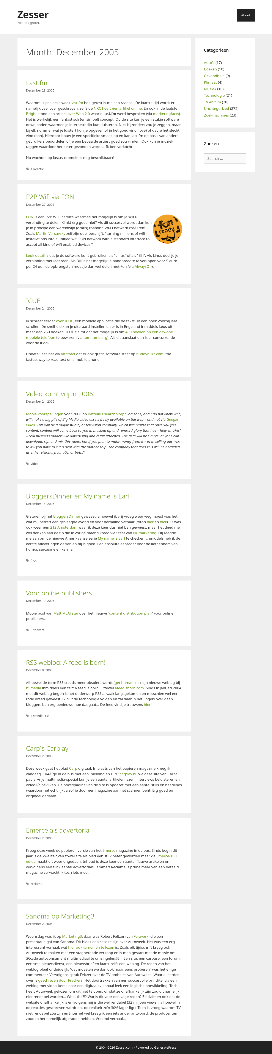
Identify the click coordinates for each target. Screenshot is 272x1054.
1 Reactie (37, 169)
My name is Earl (111, 538)
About (245, 15)
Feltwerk (141, 936)
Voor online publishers (59, 592)
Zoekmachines (216, 115)
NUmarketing (144, 532)
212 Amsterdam (64, 527)
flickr (34, 560)
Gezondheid (214, 75)
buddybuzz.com (150, 353)
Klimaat (210, 82)
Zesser (33, 14)
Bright (31, 113)
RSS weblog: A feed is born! (66, 662)
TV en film (212, 102)
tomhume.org (95, 337)
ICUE (33, 300)
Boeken (210, 69)
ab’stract (68, 353)
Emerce (108, 850)
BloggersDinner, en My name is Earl (78, 496)
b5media (33, 687)
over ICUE (64, 320)
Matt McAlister (65, 613)
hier (150, 521)
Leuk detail (35, 255)
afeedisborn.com (129, 687)
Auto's (209, 62)
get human (124, 682)
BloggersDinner (66, 516)
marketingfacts (166, 113)
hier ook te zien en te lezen (91, 947)
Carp (73, 768)
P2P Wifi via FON (50, 196)
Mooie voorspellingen (44, 413)
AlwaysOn (143, 266)
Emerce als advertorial (58, 830)
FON (30, 216)
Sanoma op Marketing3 (60, 916)
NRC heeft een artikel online (118, 108)
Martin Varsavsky (50, 233)
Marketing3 (72, 936)
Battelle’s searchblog (105, 413)
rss (47, 716)
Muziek (210, 88)
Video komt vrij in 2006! (60, 393)
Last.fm (36, 82)
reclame (36, 884)
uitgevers (37, 630)
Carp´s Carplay (47, 748)
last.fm (77, 102)
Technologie (214, 95)
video (35, 464)
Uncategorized (216, 108)
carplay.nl (128, 773)
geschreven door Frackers (60, 980)
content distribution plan (130, 613)
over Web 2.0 (79, 113)
